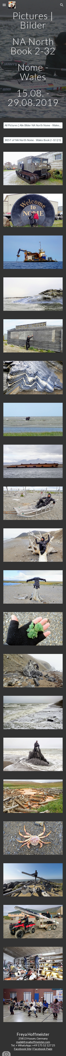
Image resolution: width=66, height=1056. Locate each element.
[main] (33, 59)
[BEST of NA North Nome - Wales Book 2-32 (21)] (33, 140)
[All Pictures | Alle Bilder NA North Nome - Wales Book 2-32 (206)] (33, 125)
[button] (4, 5)
